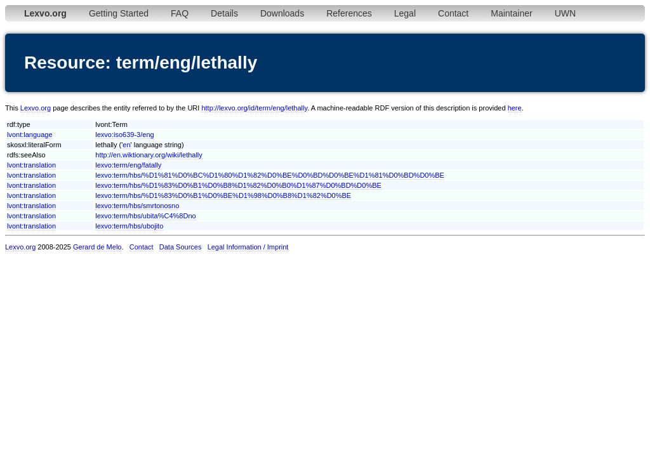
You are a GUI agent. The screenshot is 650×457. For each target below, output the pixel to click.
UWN (565, 13)
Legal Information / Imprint (248, 247)
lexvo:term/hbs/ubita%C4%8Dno (145, 216)
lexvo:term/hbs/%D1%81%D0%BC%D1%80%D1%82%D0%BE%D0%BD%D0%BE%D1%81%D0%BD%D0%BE (269, 175)
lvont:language (30, 134)
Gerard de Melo (97, 247)
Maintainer (511, 13)
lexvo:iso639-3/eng (124, 134)
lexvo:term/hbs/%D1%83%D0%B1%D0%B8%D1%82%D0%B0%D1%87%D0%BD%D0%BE (238, 185)
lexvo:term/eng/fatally (128, 165)
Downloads (282, 13)
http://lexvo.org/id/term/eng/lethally (254, 108)
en (126, 145)
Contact (453, 13)
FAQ (180, 13)
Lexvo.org (35, 108)
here (515, 108)
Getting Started (119, 13)
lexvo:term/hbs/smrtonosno (137, 205)
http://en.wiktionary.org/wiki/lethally (148, 155)
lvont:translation (31, 165)
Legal (405, 13)
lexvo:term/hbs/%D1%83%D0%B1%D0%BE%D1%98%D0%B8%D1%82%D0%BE (223, 195)
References (349, 13)
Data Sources (180, 247)
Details (224, 13)
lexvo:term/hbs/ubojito (129, 226)
